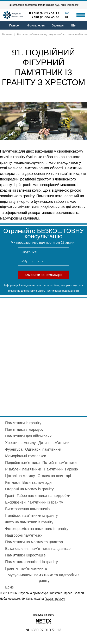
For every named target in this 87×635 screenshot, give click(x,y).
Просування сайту (43, 615)
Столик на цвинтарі (54, 476)
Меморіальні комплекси (25, 456)
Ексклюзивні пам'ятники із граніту (34, 502)
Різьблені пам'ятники (23, 469)
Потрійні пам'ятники (59, 463)
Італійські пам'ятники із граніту (31, 515)
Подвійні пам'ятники (22, 463)
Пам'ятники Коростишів (25, 555)
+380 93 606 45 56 (45, 17)
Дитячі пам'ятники (53, 443)
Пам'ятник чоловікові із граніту (31, 562)
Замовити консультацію (43, 275)
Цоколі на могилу (20, 476)
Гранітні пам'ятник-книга (26, 568)
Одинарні (58, 25)
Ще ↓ (74, 25)
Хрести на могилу (20, 443)
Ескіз (9, 587)
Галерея (14, 25)
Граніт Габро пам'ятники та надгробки (37, 496)
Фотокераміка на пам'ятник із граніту (36, 529)
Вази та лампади (36, 482)
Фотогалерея (36, 25)
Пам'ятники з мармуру (24, 429)
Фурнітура (14, 449)
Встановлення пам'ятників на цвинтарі (38, 549)
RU (67, 17)
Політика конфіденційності (62, 290)
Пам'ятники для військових (28, 436)
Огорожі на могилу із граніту (29, 489)
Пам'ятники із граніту (23, 423)
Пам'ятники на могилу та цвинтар (34, 542)
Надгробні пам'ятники (24, 535)
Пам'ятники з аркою (61, 469)
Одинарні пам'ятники (43, 449)
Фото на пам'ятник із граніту (29, 522)
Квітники (12, 482)
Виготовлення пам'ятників (27, 509)
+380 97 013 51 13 (45, 13)
